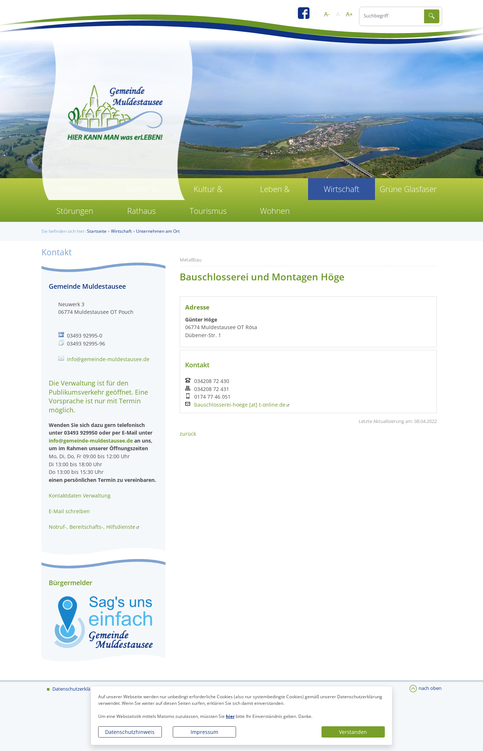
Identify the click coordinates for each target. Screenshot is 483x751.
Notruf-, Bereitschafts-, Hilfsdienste (92, 526)
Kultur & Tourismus (208, 200)
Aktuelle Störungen (74, 200)
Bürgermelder (70, 582)
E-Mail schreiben (69, 511)
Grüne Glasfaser (408, 189)
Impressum (204, 731)
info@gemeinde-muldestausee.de (108, 359)
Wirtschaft (341, 189)
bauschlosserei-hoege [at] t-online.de (240, 404)
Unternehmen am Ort (158, 231)
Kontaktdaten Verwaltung (80, 495)
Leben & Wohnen (275, 200)
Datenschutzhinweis (130, 731)
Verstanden (353, 731)
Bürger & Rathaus (141, 200)
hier (230, 716)
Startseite (97, 231)
